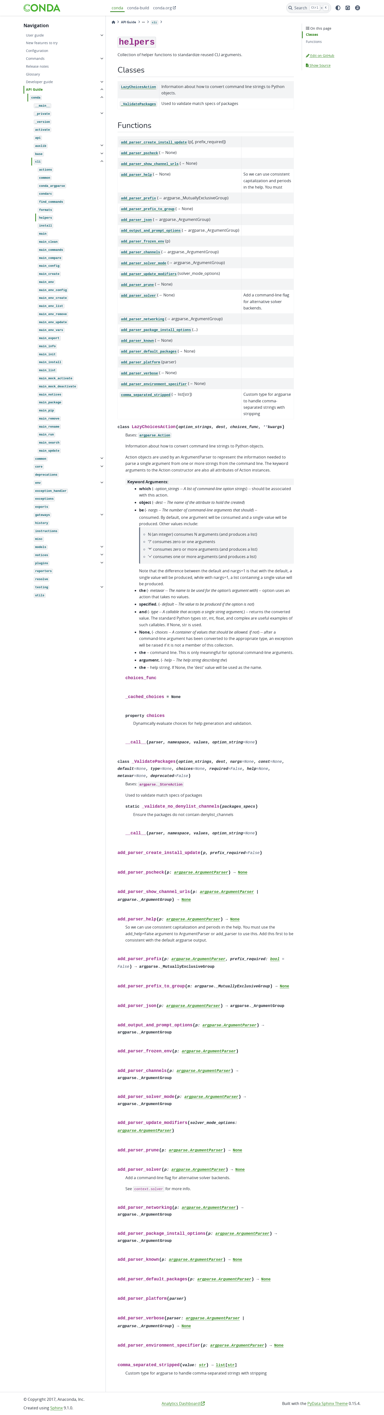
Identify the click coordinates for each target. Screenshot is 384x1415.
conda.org (162, 8)
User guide (35, 35)
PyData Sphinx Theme (327, 1403)
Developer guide (39, 81)
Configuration (37, 50)
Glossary (33, 74)
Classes (312, 34)
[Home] (113, 22)
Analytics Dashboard (183, 1403)
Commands (35, 58)
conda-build (138, 8)
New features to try (42, 42)
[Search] (308, 8)
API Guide (34, 89)
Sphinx (56, 1408)
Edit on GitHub (320, 55)
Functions (314, 41)
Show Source (318, 65)
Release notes (37, 66)
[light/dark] (338, 8)
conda (117, 8)
